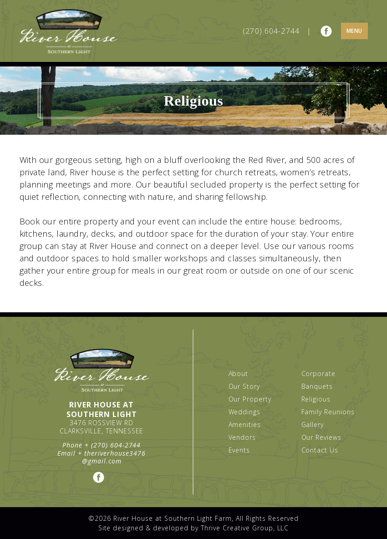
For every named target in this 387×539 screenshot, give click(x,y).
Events (239, 450)
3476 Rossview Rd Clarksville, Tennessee (102, 427)
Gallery (312, 424)
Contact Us (320, 450)
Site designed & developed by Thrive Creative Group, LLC (193, 528)
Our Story (244, 386)
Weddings (245, 411)
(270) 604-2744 (271, 31)
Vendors (242, 437)
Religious (316, 399)
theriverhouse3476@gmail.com (114, 457)
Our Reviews (321, 437)
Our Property (250, 399)
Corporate (318, 373)
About (239, 373)
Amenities (245, 424)
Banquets (317, 386)
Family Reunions (328, 411)
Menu (354, 31)
